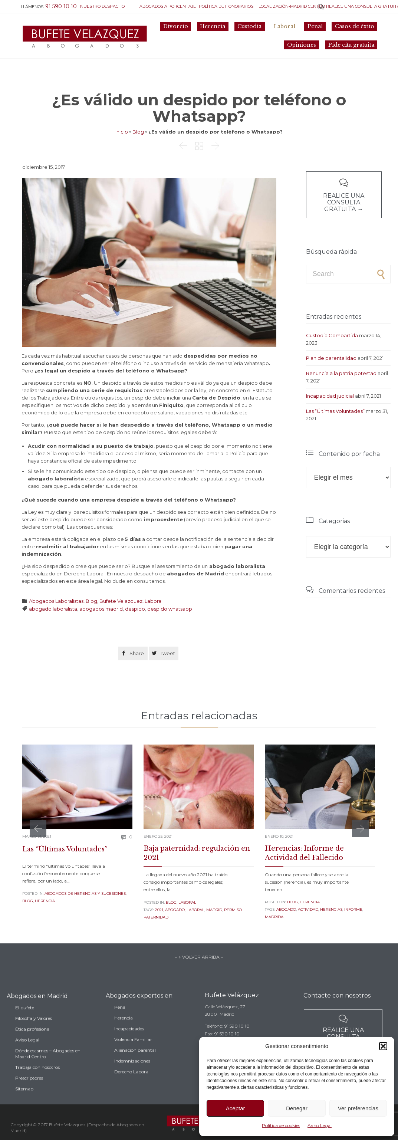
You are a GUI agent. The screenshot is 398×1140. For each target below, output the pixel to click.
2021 (159, 909)
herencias (331, 909)
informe (353, 909)
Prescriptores (29, 1092)
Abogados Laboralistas (56, 601)
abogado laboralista (53, 609)
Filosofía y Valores (33, 1032)
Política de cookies (281, 1125)
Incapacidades (129, 1040)
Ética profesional (32, 1043)
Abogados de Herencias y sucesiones (85, 893)
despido (135, 609)
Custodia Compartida (332, 335)
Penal (120, 1019)
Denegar (296, 1108)
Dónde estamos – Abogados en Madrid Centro (47, 1067)
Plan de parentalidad (331, 358)
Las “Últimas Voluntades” (335, 411)
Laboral (153, 601)
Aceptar (235, 1108)
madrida (274, 916)
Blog (138, 132)
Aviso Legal (319, 1125)
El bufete (24, 1021)
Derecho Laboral (131, 1083)
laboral (195, 909)
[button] (383, 1046)
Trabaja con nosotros (37, 1081)
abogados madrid (101, 609)
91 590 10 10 (237, 1035)
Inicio (121, 132)
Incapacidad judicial (330, 396)
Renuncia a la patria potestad (341, 373)
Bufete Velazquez (120, 601)
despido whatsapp (169, 609)
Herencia (45, 900)
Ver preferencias (358, 1108)
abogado (175, 909)
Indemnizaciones (132, 1072)
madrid (214, 909)
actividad (308, 909)
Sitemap (24, 1102)
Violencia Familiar (133, 1051)
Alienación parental (135, 1062)
